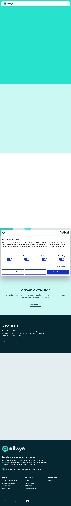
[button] (9, 342)
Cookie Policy (6, 488)
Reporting (51, 480)
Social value (28, 485)
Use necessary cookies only (13, 272)
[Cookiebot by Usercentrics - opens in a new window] (61, 232)
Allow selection (35, 272)
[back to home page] (8, 3)
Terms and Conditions (8, 483)
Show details (61, 266)
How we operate (30, 483)
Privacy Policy (6, 485)
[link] (35, 304)
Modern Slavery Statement (10, 480)
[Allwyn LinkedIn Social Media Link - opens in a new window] (27, 500)
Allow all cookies (58, 272)
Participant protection (31, 488)
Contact (27, 491)
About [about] (27, 480)
